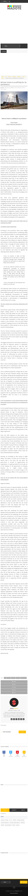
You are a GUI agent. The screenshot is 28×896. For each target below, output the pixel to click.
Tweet (14, 681)
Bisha (7, 820)
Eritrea (9, 76)
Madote (17, 891)
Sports (17, 825)
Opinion (19, 76)
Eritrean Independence (15, 822)
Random (23, 810)
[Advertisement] (14, 27)
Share (14, 684)
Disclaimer (16, 893)
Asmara (2, 820)
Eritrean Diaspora (5, 822)
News (14, 825)
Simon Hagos (3, 89)
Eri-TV (10, 820)
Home (2, 76)
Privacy (11, 893)
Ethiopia (14, 76)
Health (2, 825)
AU (5, 76)
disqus (22, 731)
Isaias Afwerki (8, 825)
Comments (13, 810)
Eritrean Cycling (20, 820)
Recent (5, 810)
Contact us (24, 882)
